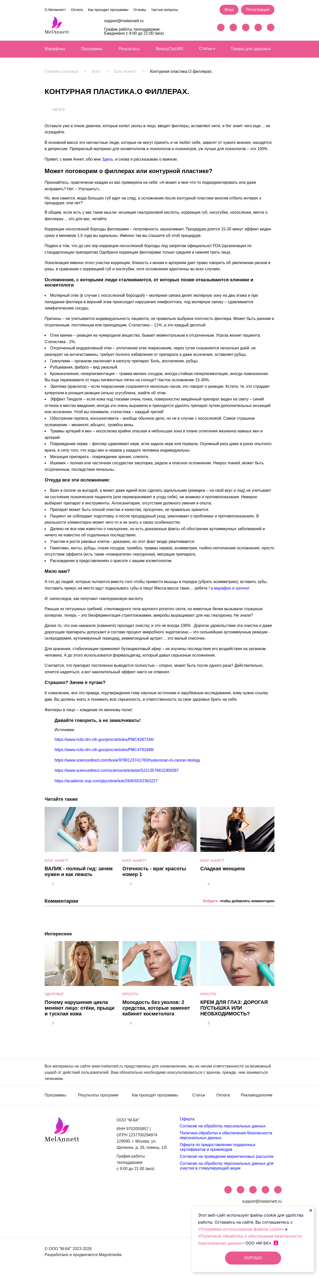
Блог (96, 72)
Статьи (207, 49)
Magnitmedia (110, 1255)
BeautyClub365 (169, 49)
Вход (229, 9)
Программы (91, 49)
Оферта (187, 1119)
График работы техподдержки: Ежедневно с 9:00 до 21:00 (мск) (134, 31)
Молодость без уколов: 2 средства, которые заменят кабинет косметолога (156, 1007)
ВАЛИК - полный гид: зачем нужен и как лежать (79, 871)
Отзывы (139, 10)
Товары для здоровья (250, 49)
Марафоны (55, 49)
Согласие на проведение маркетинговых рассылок (226, 1156)
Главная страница (61, 72)
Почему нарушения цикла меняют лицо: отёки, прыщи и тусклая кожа (79, 1007)
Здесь (107, 159)
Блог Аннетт (125, 72)
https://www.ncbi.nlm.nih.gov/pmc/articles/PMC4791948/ (104, 750)
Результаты (129, 49)
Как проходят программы (108, 10)
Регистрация (257, 9)
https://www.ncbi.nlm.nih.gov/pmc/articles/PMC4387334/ (104, 739)
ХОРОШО (253, 1258)
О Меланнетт (55, 10)
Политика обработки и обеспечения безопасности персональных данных (226, 1135)
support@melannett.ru (124, 21)
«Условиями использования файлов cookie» (241, 1229)
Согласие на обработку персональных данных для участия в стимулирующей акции (226, 1165)
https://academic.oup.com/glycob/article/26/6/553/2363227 (106, 781)
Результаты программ (98, 1095)
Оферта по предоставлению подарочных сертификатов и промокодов (217, 1147)
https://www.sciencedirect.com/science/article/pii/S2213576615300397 (117, 770)
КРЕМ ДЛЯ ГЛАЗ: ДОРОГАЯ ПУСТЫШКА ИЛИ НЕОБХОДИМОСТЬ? (234, 1007)
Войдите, (211, 901)
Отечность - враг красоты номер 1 (154, 871)
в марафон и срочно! (230, 588)
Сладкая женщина (222, 868)
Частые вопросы (164, 10)
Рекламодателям (256, 1095)
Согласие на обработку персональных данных (222, 1126)
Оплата (77, 10)
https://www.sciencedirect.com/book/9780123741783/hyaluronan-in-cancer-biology (127, 760)
